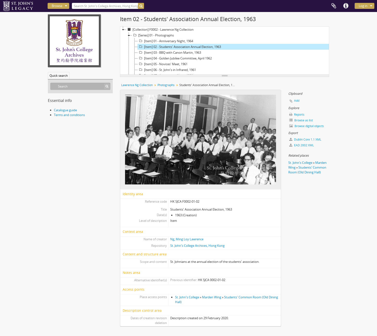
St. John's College (187, 297)
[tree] (224, 51)
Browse (57, 6)
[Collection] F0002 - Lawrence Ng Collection (160, 29)
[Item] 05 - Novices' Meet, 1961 (163, 64)
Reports (296, 114)
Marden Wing (211, 297)
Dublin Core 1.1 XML (305, 139)
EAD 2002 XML (301, 145)
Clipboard (334, 6)
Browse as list (301, 120)
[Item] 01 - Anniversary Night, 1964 (165, 41)
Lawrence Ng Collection (137, 85)
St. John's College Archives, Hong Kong (197, 245)
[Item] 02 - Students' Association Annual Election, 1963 (179, 47)
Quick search (59, 75)
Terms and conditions (69, 115)
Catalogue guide (65, 110)
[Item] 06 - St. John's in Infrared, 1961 (167, 70)
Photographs (166, 85)
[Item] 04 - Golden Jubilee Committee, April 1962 (175, 58)
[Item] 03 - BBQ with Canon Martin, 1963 (169, 52)
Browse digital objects (306, 126)
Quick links (346, 6)
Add (296, 101)
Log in (363, 6)
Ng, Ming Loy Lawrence (186, 239)
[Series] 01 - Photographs (153, 35)
